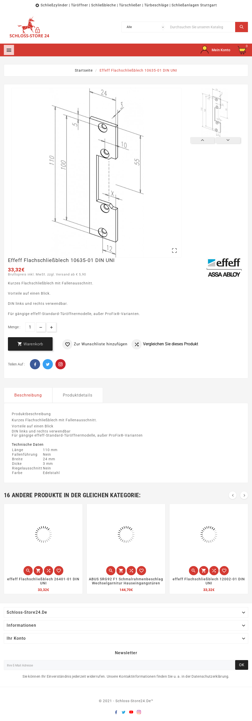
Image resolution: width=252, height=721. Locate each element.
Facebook (35, 364)
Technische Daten (28, 444)
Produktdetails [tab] (77, 395)
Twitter (48, 364)
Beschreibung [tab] (28, 395)
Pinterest (60, 364)
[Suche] (201, 27)
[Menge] (30, 327)
